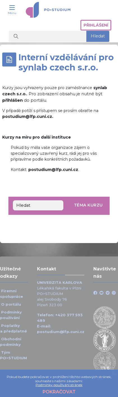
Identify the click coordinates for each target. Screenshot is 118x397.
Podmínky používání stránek (59, 385)
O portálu (11, 304)
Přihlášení (96, 25)
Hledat (98, 36)
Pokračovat (59, 391)
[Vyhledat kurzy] (48, 36)
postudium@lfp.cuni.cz (60, 331)
